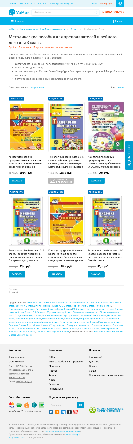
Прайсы (12, 47)
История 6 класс (103, 305)
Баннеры (54, 384)
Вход (94, 3)
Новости (53, 370)
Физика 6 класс (69, 328)
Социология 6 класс (101, 325)
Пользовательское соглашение (106, 375)
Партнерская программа (62, 3)
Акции (52, 375)
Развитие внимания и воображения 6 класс (37, 322)
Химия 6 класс (43, 331)
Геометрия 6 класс (24, 305)
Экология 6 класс (102, 331)
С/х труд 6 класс (57, 325)
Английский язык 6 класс (56, 302)
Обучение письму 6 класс (59, 312)
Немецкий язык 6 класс (20, 312)
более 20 (18, 411)
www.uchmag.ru (73, 434)
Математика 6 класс (96, 309)
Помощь (13, 3)
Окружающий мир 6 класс (28, 315)
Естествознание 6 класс (46, 305)
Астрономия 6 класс (80, 302)
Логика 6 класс (63, 309)
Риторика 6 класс (17, 325)
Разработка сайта (17, 437)
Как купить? (95, 357)
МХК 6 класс (78, 309)
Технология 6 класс (51, 328)
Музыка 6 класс (114, 309)
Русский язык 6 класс (37, 325)
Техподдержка (17, 357)
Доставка (94, 361)
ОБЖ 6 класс (39, 312)
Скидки (93, 370)
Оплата (93, 366)
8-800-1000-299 (113, 12)
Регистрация (106, 3)
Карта (52, 379)
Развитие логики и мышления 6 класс (78, 322)
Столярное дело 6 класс (29, 328)
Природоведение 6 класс (92, 318)
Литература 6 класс (45, 309)
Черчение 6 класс (60, 331)
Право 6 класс (71, 318)
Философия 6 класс (110, 328)
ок (80, 405)
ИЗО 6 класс (65, 305)
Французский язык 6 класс (22, 331)
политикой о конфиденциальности (62, 431)
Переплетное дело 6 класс (28, 318)
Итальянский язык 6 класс (22, 309)
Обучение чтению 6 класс (86, 312)
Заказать (17, 180)
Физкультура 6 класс (88, 328)
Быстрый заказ (27, 3)
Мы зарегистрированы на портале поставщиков (106, 410)
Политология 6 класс (52, 318)
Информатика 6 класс (83, 305)
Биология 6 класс (99, 302)
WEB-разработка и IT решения (66, 361)
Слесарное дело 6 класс (79, 325)
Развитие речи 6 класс (109, 322)
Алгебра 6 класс (35, 302)
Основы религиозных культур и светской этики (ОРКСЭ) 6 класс (74, 315)
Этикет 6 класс (24, 334)
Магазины (42, 3)
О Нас (52, 357)
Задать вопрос (129, 155)
